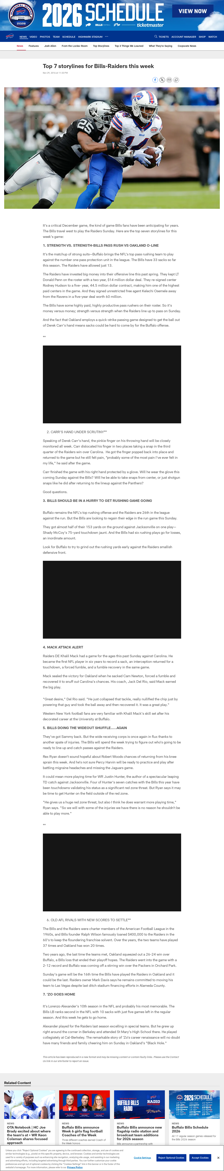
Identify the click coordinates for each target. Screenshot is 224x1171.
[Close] (218, 1158)
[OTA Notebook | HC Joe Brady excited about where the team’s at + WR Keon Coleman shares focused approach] (29, 1127)
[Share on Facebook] (155, 81)
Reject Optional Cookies (171, 1157)
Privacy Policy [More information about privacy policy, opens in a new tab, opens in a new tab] (75, 1167)
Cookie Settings (142, 1157)
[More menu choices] (106, 36)
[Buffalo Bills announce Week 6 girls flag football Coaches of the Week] (84, 1119)
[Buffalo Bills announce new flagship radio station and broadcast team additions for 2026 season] (139, 1126)
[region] (112, 1158)
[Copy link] (176, 80)
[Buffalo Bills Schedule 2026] (194, 1117)
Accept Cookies (200, 1157)
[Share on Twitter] (162, 81)
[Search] (156, 36)
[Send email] (169, 81)
